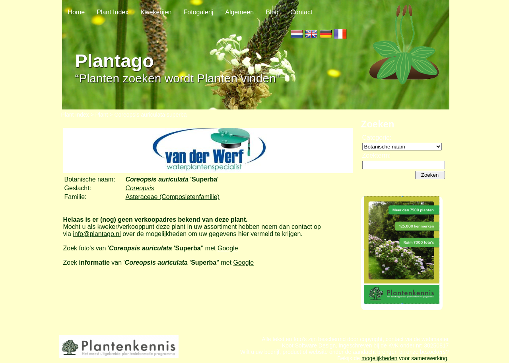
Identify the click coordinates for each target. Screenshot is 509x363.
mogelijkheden (379, 358)
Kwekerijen (155, 12)
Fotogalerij (199, 12)
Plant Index (112, 12)
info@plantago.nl (96, 233)
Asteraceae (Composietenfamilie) (173, 196)
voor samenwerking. (423, 358)
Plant (101, 114)
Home (76, 12)
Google (228, 248)
